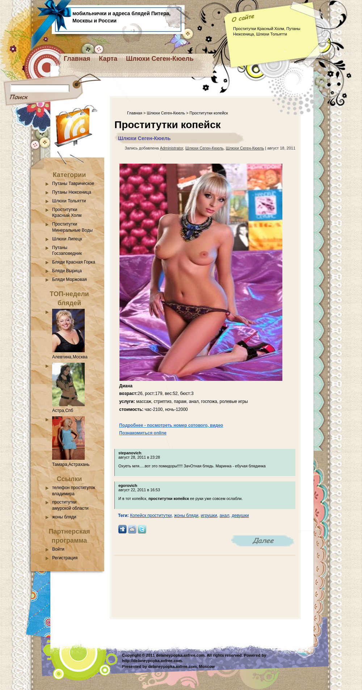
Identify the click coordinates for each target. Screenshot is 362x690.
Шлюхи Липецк (67, 238)
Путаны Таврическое (73, 183)
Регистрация (64, 557)
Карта (108, 58)
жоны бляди (64, 516)
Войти (58, 549)
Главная (77, 58)
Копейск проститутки (151, 515)
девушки (240, 515)
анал (224, 515)
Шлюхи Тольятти (69, 200)
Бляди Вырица (67, 270)
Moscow (207, 666)
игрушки (209, 515)
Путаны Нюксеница (71, 192)
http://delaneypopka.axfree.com (152, 661)
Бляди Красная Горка (73, 262)
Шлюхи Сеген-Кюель (160, 58)
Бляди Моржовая (69, 279)
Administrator (171, 148)
